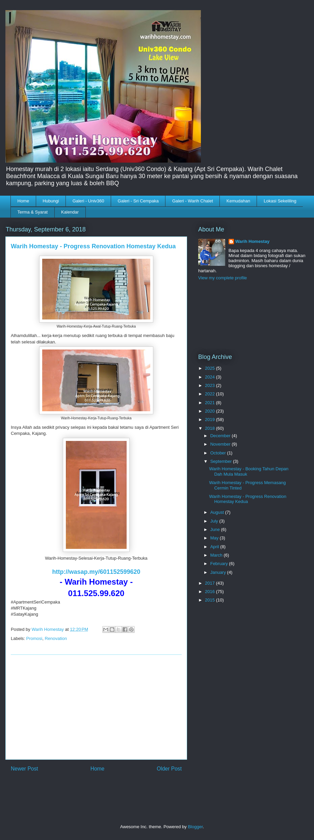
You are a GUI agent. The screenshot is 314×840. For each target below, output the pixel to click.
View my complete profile (222, 277)
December (221, 435)
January (218, 572)
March (217, 555)
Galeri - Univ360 (88, 200)
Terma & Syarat (33, 212)
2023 (210, 385)
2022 (210, 393)
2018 (210, 428)
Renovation (56, 638)
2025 (210, 368)
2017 (210, 583)
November (221, 444)
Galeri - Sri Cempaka (138, 200)
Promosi (34, 638)
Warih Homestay (252, 241)
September (221, 461)
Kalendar (70, 212)
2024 (210, 377)
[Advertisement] (96, 707)
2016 (210, 591)
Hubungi (51, 200)
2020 (210, 411)
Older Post (169, 769)
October (218, 452)
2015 (210, 600)
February (219, 563)
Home (23, 200)
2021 (210, 402)
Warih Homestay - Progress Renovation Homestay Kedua (247, 499)
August (217, 512)
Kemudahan (238, 200)
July (214, 521)
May (215, 537)
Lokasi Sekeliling (280, 200)
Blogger (195, 826)
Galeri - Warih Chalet (192, 200)
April (215, 546)
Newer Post (24, 769)
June (215, 529)
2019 (210, 419)
